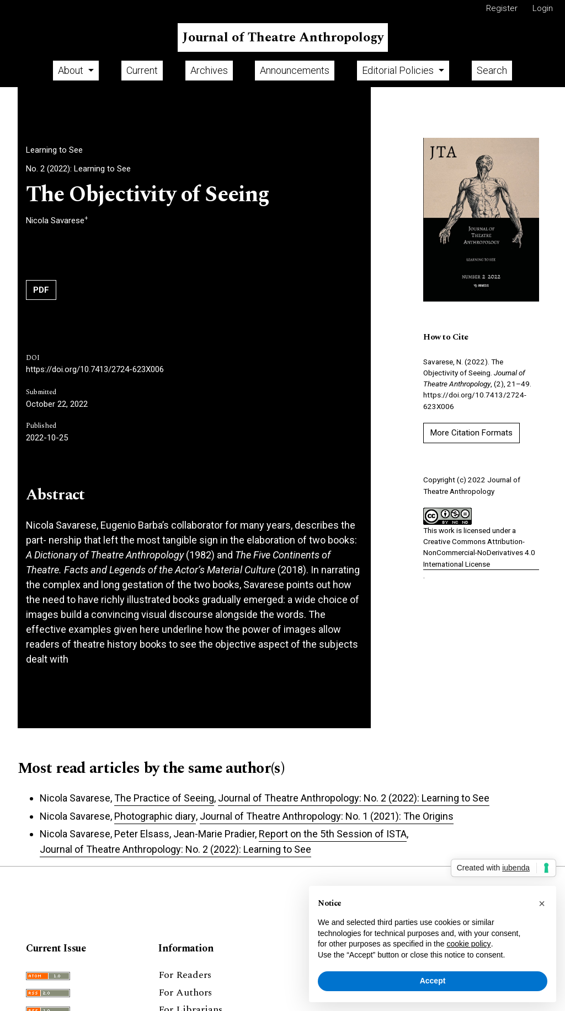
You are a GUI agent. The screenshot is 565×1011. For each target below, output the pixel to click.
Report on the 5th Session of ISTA (333, 834)
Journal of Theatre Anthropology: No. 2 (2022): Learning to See (353, 798)
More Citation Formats (471, 433)
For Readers (184, 974)
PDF (41, 290)
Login (542, 8)
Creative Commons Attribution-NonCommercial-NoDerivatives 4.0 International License (479, 552)
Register (502, 8)
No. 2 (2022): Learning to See (78, 169)
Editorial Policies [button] (399, 70)
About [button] (72, 70)
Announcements (294, 70)
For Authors (185, 992)
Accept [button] (433, 980)
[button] (542, 903)
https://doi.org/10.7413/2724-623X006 (95, 369)
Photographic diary (155, 816)
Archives (209, 70)
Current (142, 70)
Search (492, 70)
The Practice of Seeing (164, 798)
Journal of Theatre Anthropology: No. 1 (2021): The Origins (327, 816)
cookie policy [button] (468, 943)
